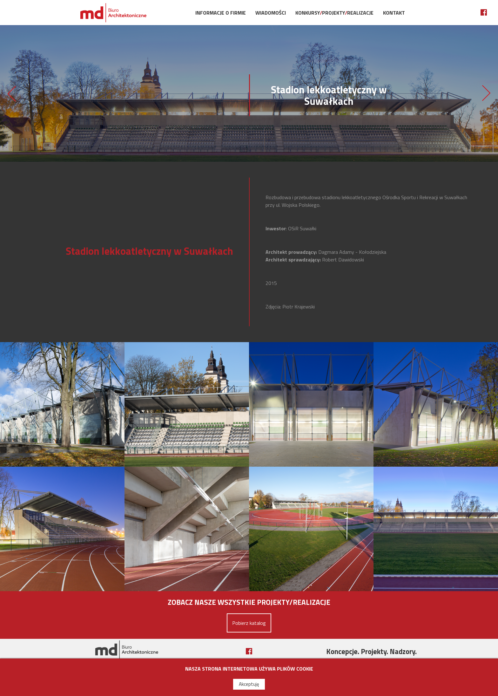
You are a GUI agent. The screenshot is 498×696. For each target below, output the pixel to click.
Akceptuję (249, 684)
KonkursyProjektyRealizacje (334, 13)
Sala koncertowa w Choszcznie (486, 93)
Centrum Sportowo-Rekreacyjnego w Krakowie (11, 93)
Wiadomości (270, 13)
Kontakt (394, 13)
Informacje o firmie (220, 13)
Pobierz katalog (249, 623)
